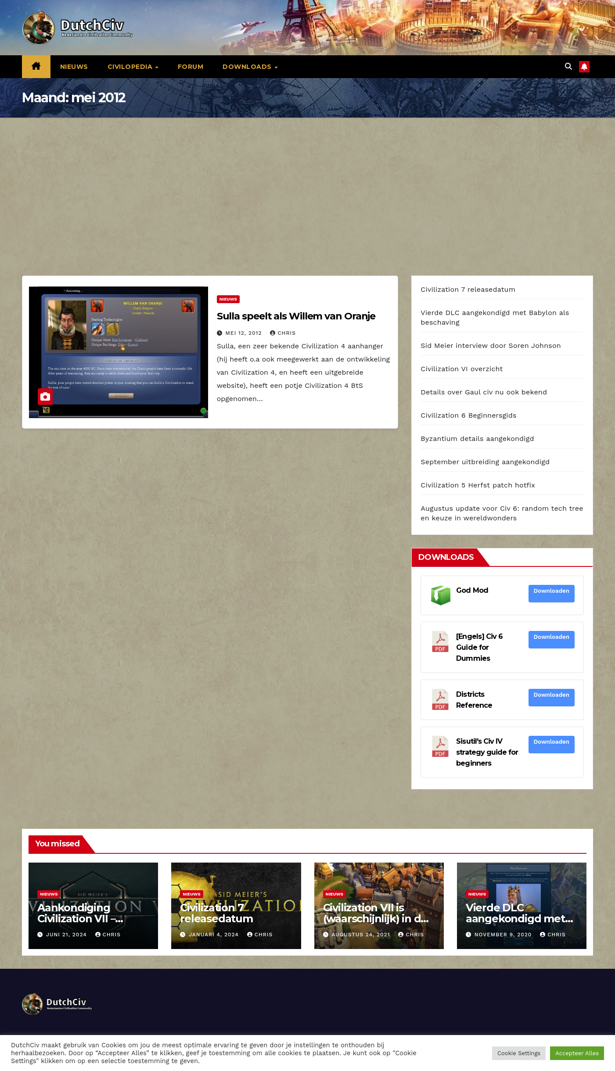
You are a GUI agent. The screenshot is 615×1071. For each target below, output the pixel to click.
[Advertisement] (307, 183)
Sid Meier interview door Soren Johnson (491, 345)
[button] (568, 66)
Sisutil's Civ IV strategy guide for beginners (487, 752)
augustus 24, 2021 (361, 934)
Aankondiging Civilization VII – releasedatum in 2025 (93, 918)
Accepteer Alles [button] (577, 1053)
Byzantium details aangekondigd (477, 438)
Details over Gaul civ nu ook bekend (484, 392)
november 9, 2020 (504, 934)
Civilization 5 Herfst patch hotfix (478, 485)
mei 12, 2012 (245, 333)
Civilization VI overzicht (462, 369)
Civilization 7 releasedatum (468, 289)
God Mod (472, 590)
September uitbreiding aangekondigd (485, 462)
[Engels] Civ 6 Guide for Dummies (479, 647)
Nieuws (74, 67)
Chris (282, 333)
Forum (191, 67)
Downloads (248, 67)
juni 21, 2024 (67, 934)
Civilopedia (131, 67)
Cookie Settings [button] (518, 1053)
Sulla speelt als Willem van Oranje (296, 316)
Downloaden (551, 590)
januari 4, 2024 (215, 934)
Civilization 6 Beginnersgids (468, 415)
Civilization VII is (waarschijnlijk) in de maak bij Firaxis (375, 918)
